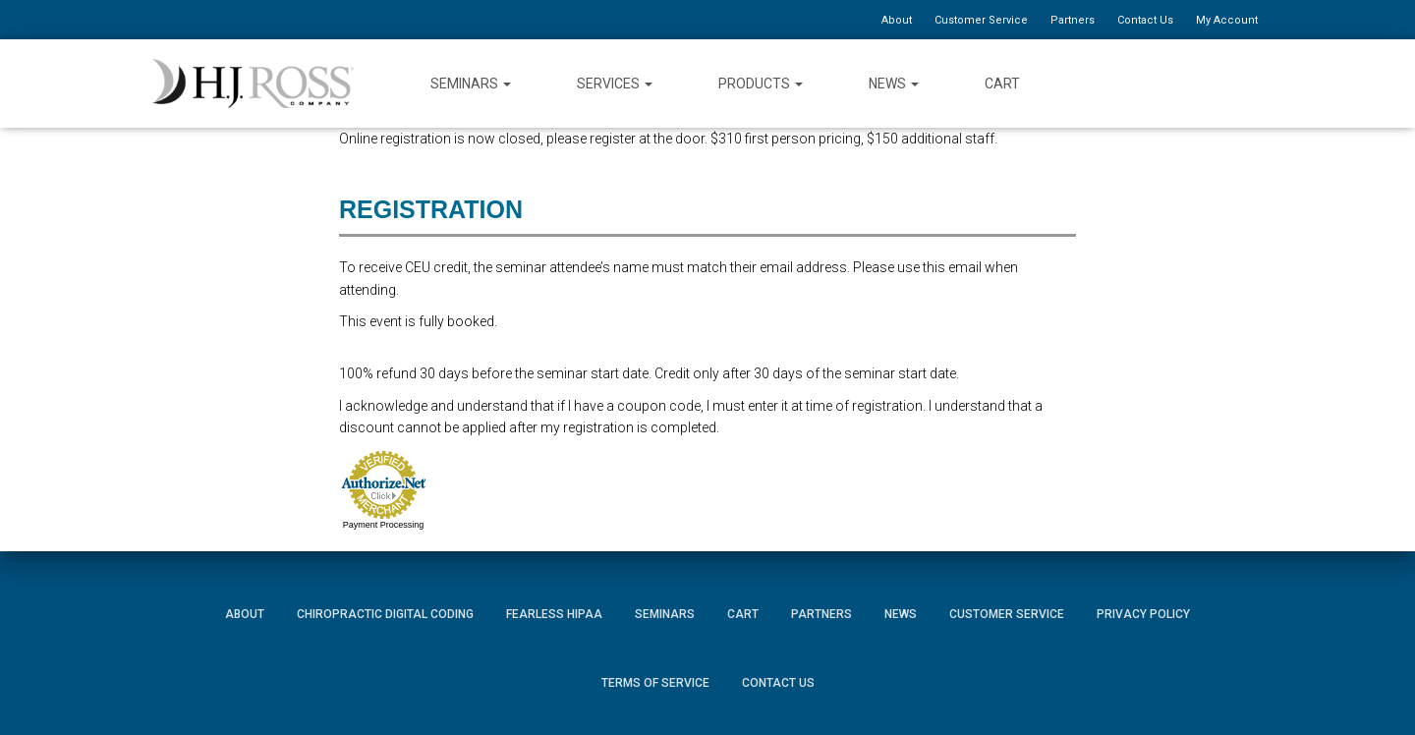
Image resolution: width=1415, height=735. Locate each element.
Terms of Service (655, 683)
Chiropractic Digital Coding (385, 614)
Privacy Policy (1143, 614)
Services (614, 83)
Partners (1072, 20)
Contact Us (1145, 20)
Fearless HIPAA (554, 614)
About (896, 20)
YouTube (1212, 83)
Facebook (1142, 83)
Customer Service (981, 20)
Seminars (470, 83)
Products (760, 83)
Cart (1002, 83)
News (894, 83)
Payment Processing (383, 525)
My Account (1227, 20)
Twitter (1176, 83)
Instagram (1248, 83)
